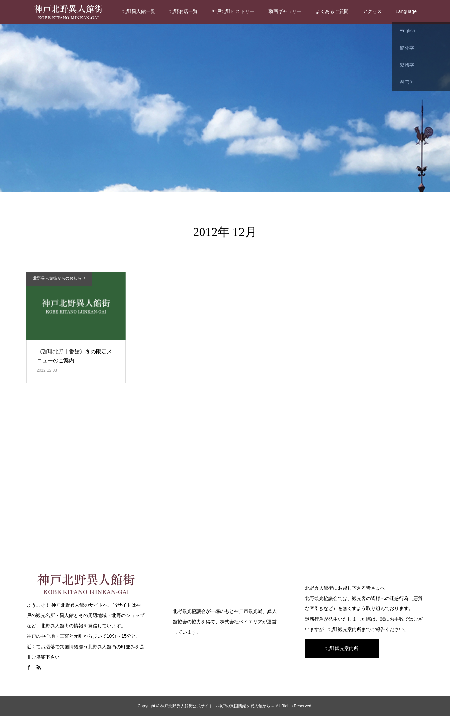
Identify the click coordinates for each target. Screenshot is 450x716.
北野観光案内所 (341, 648)
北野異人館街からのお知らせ (59, 278)
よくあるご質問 (332, 11)
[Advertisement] (225, 484)
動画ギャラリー (284, 11)
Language (406, 11)
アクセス (372, 11)
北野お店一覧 (183, 11)
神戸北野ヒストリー (233, 11)
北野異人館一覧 (138, 11)
